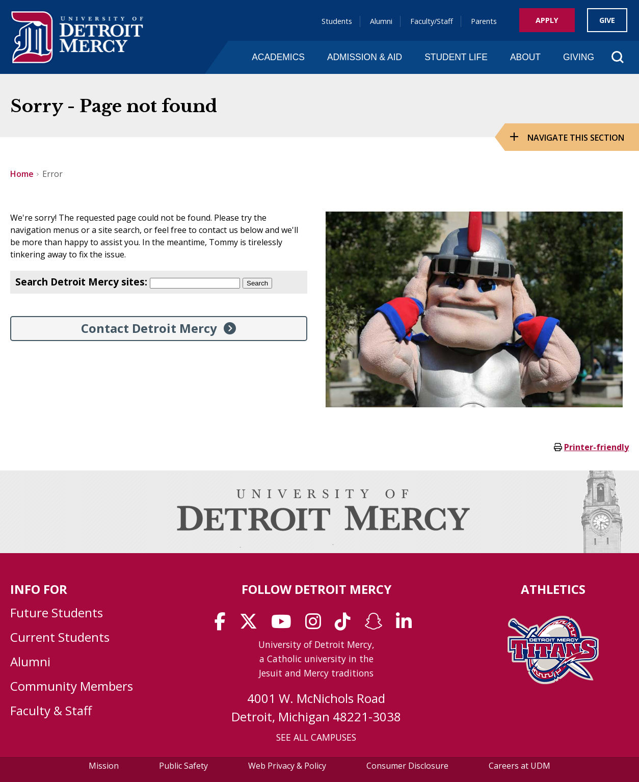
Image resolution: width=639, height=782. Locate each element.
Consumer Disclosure (407, 765)
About (525, 57)
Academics (278, 57)
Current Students (60, 637)
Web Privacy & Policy (287, 765)
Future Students (56, 612)
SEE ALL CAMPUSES (316, 737)
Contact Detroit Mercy (149, 328)
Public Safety (183, 765)
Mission (104, 765)
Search (257, 283)
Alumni (381, 21)
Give (607, 20)
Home (22, 173)
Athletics (553, 589)
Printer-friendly (596, 447)
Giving (578, 57)
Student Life (456, 57)
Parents (484, 21)
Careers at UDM (519, 765)
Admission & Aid (364, 57)
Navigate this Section (575, 137)
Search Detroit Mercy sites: (81, 282)
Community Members (71, 685)
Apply (547, 20)
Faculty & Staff (51, 710)
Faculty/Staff (431, 21)
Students (337, 21)
